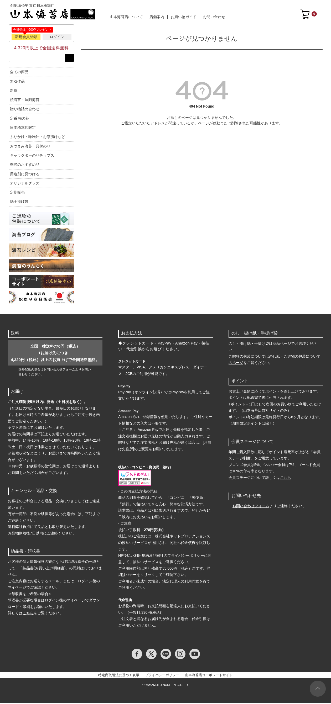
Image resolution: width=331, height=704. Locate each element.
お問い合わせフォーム (59, 370)
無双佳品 (17, 82)
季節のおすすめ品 (24, 165)
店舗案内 (156, 17)
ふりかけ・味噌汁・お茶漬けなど (37, 138)
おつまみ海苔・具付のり (30, 147)
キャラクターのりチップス (32, 156)
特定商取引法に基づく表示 (118, 676)
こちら (28, 614)
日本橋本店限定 (23, 128)
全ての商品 (19, 73)
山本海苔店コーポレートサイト (209, 676)
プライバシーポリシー (162, 676)
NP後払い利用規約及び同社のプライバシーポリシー (161, 556)
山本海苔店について (126, 17)
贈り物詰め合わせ (24, 110)
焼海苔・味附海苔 (24, 101)
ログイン (57, 37)
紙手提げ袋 (19, 203)
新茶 (13, 91)
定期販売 (17, 193)
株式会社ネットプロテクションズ (182, 537)
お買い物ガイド (183, 17)
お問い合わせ (214, 17)
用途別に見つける (24, 175)
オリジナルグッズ (24, 184)
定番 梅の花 (19, 119)
